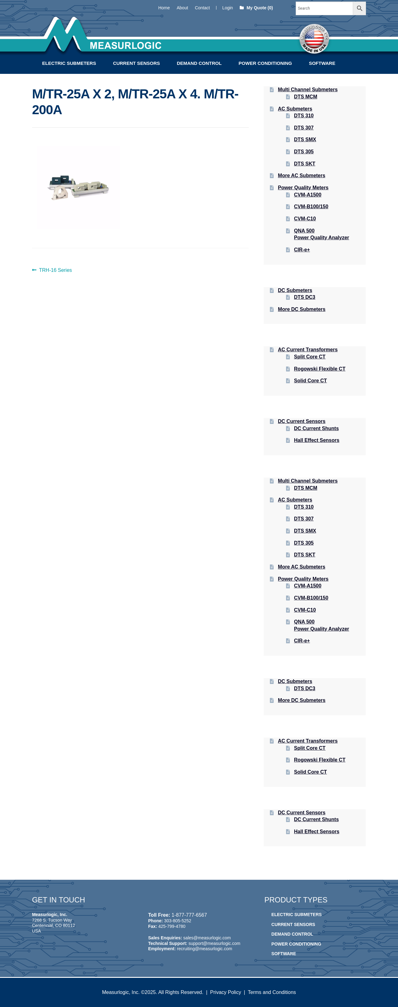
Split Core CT (310, 356)
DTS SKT (304, 163)
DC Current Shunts (316, 428)
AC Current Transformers (308, 349)
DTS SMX (305, 139)
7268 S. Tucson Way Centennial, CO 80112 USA (53, 925)
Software (322, 63)
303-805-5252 (177, 920)
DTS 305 (304, 151)
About (182, 7)
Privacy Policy (225, 992)
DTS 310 (304, 115)
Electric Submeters (69, 63)
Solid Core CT (310, 380)
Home (164, 7)
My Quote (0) (256, 7)
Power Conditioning (265, 63)
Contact (202, 7)
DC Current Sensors (302, 421)
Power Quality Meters (303, 187)
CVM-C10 (305, 218)
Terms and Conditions (272, 992)
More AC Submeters (301, 175)
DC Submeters (295, 290)
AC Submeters (295, 108)
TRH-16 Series (55, 270)
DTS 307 (304, 127)
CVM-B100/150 (311, 206)
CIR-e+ (302, 249)
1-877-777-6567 (189, 915)
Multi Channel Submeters (308, 89)
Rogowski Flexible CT (319, 368)
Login (227, 7)
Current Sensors (136, 63)
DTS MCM (305, 96)
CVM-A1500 (308, 194)
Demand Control (199, 63)
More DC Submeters (302, 309)
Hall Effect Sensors (317, 440)
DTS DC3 (304, 297)
